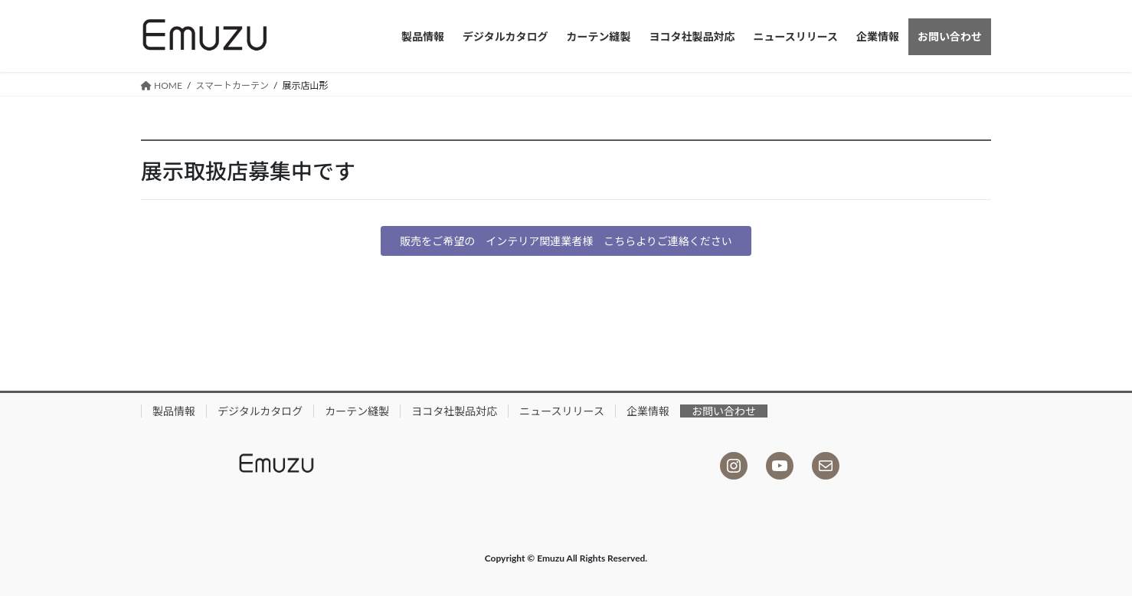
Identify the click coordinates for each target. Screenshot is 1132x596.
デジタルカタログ (260, 411)
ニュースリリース (561, 411)
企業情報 (648, 411)
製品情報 (173, 411)
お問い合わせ (724, 411)
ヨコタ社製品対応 (454, 411)
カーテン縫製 (357, 411)
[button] (566, 241)
